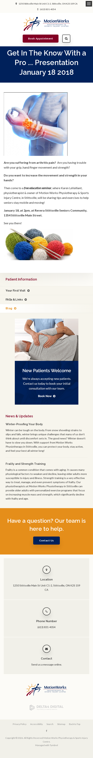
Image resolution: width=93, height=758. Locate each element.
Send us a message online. (46, 664)
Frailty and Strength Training (26, 464)
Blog (9, 308)
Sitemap (61, 724)
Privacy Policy (19, 724)
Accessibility (36, 724)
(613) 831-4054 (48, 9)
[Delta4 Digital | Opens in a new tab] (46, 709)
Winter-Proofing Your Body (24, 424)
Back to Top (74, 724)
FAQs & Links (14, 299)
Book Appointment (40, 38)
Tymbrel (54, 745)
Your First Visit (16, 290)
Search (66, 39)
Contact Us (46, 540)
